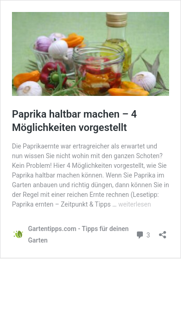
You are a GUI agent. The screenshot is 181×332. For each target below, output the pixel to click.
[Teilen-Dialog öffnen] (162, 232)
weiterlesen (134, 204)
